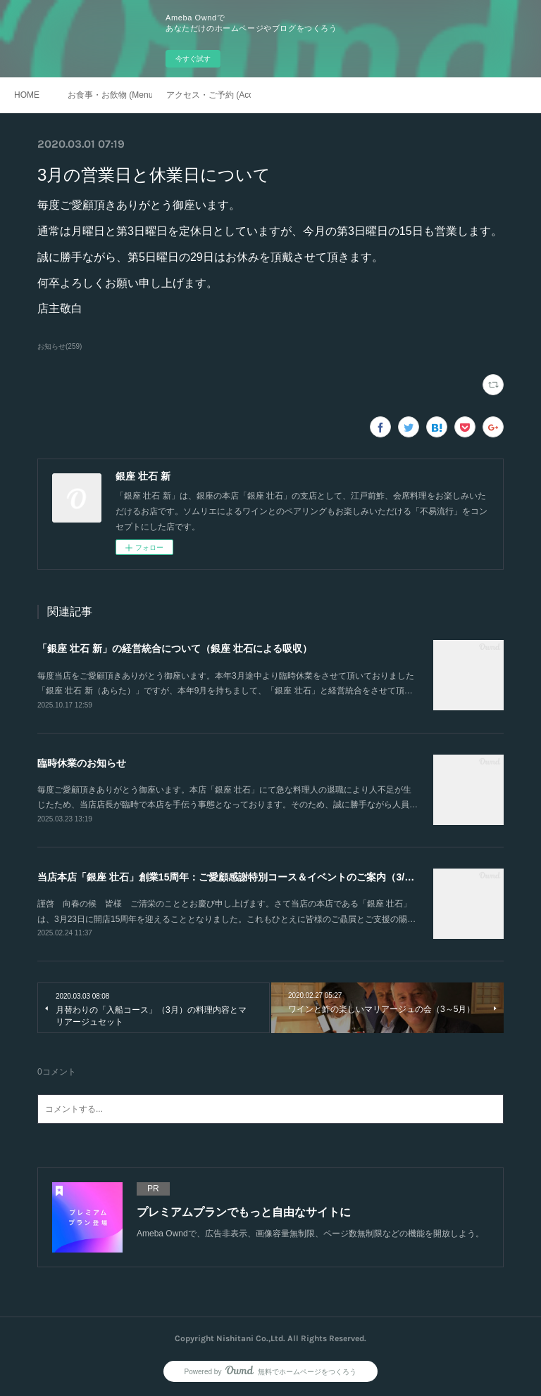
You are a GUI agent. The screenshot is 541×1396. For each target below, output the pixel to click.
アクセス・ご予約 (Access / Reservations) (208, 95)
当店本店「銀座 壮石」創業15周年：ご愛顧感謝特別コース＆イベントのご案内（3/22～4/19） (245, 877)
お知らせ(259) (59, 346)
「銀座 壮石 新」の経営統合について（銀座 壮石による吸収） (174, 648)
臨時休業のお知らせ (81, 763)
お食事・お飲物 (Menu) (110, 95)
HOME (26, 95)
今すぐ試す (193, 59)
